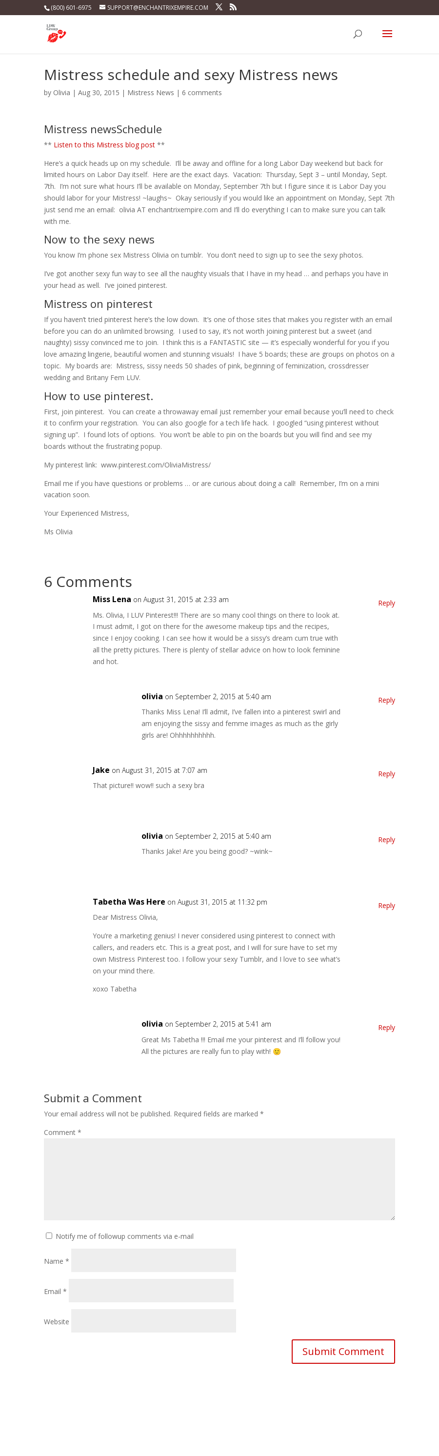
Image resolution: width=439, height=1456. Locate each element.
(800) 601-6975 (71, 7)
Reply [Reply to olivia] (386, 700)
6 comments (202, 92)
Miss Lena (112, 599)
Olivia (61, 92)
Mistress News (150, 92)
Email (55, 1291)
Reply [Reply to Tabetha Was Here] (386, 905)
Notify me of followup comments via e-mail (125, 1236)
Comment (62, 1132)
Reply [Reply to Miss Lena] (386, 602)
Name (56, 1261)
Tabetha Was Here (129, 901)
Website (56, 1321)
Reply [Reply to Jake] (386, 773)
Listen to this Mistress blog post (104, 144)
